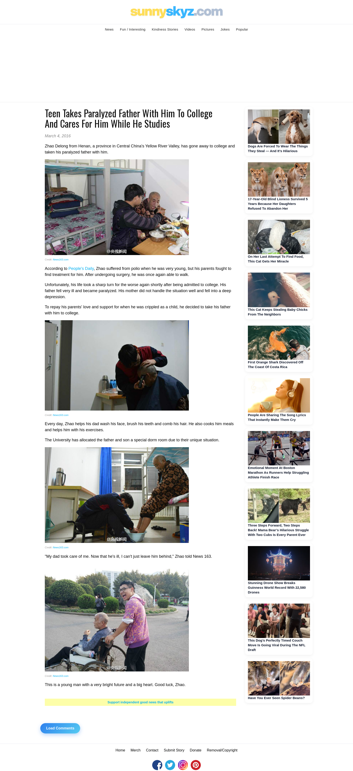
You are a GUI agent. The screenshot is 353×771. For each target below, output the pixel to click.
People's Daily (81, 268)
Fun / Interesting (133, 29)
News (109, 29)
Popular (242, 29)
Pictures (207, 29)
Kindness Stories (165, 29)
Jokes (225, 29)
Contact (152, 750)
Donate (195, 750)
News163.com (60, 259)
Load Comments (60, 728)
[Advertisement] (176, 68)
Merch (135, 750)
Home (120, 750)
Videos (190, 29)
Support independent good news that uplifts (140, 702)
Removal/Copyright (222, 750)
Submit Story (174, 750)
